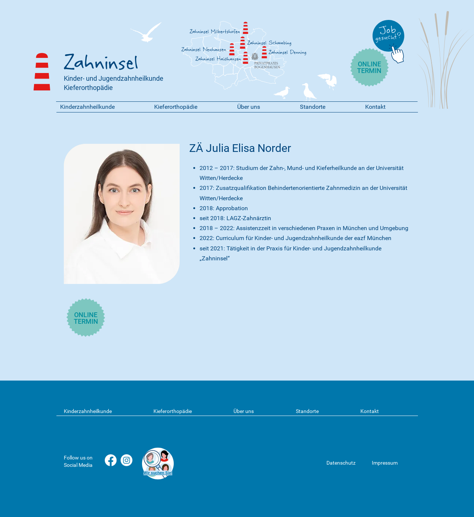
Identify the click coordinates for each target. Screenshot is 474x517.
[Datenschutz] (345, 462)
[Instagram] (126, 460)
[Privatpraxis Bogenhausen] (255, 56)
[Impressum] (391, 462)
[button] (101, 106)
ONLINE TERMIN (369, 67)
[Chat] (398, 52)
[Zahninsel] (242, 42)
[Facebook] (111, 460)
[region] (157, 463)
